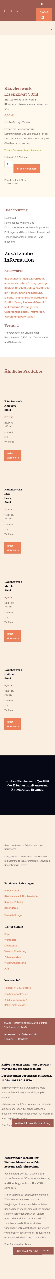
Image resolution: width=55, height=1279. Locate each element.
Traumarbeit (36, 334)
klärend (8, 320)
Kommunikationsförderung (31, 320)
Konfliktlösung (13, 325)
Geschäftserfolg (25, 310)
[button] (41, 4)
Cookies (8, 1061)
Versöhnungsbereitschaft (19, 339)
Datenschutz (29, 1057)
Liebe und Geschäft (34, 325)
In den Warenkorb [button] (13, 478)
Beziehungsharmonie (17, 301)
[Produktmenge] (8, 186)
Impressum (10, 1057)
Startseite (10, 122)
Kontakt (23, 1061)
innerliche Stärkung (30, 315)
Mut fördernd (12, 329)
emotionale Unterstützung (20, 306)
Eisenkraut (37, 301)
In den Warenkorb (27, 191)
